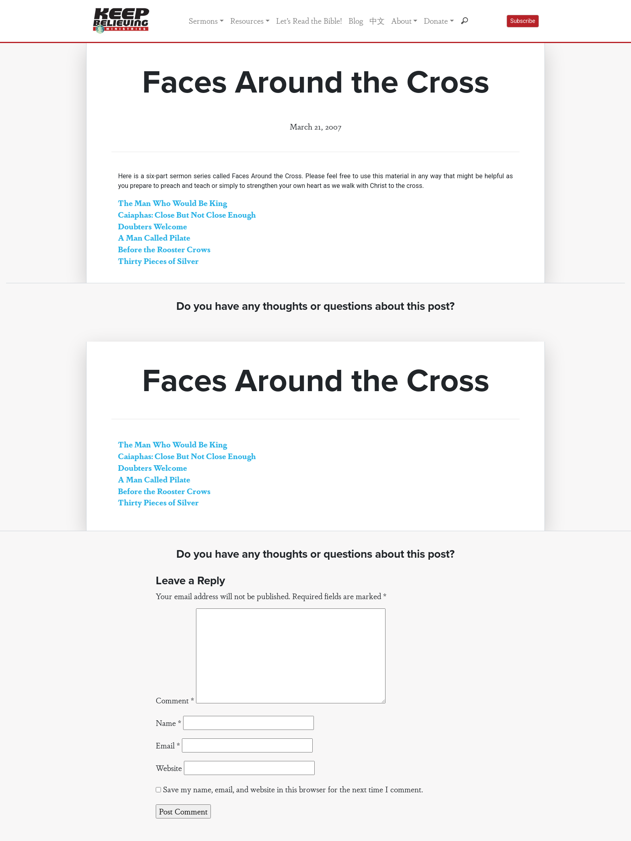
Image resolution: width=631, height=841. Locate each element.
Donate (436, 20)
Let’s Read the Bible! (309, 20)
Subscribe (522, 21)
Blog (355, 20)
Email (168, 745)
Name (168, 722)
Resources (247, 20)
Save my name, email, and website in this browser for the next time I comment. (293, 789)
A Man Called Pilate (154, 237)
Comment (175, 700)
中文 (377, 20)
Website (169, 767)
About (401, 20)
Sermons (203, 20)
